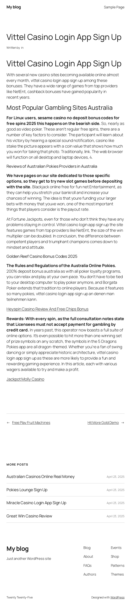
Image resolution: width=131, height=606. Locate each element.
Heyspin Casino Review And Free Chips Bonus (47, 309)
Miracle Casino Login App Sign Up (36, 503)
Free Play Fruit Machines (31, 422)
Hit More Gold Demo (103, 422)
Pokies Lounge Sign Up (26, 490)
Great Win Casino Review (29, 516)
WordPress (117, 597)
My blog (13, 7)
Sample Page (114, 7)
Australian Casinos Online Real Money (40, 476)
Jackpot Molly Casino (25, 379)
